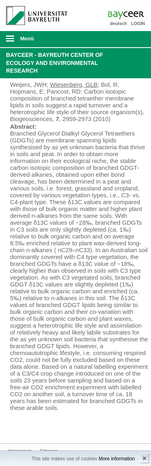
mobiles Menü (33, 41)
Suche (131, 39)
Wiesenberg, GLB (73, 84)
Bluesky (14, 428)
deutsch (118, 23)
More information (117, 459)
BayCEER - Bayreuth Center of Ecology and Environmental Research (54, 63)
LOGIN (138, 23)
